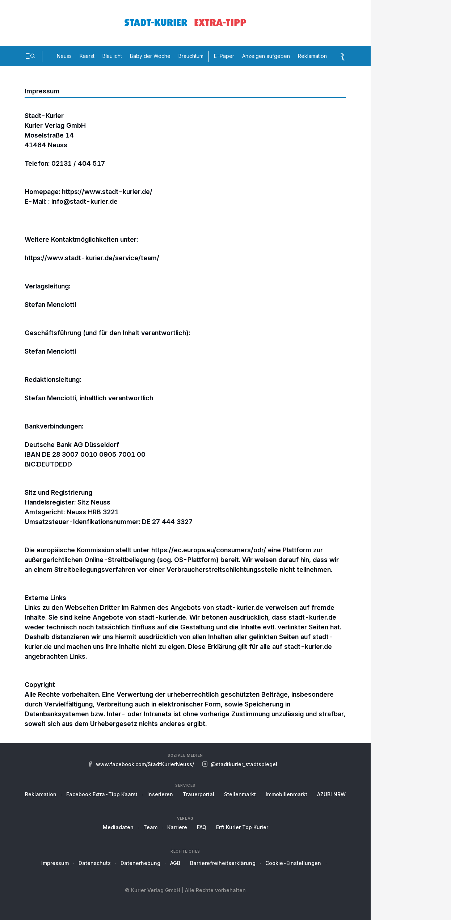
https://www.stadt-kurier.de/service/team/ (92, 258)
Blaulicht (112, 56)
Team (150, 827)
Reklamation (312, 56)
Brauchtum (190, 56)
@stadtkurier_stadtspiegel (244, 764)
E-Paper (224, 56)
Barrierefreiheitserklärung (223, 863)
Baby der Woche (150, 56)
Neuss (64, 56)
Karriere (177, 827)
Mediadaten (118, 827)
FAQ (201, 827)
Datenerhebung (140, 863)
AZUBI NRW (331, 794)
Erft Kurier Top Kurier (242, 827)
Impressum (55, 863)
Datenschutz (95, 863)
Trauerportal (198, 794)
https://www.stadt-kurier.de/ (107, 191)
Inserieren (160, 794)
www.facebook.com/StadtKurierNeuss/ (145, 764)
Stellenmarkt (240, 794)
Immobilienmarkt (286, 794)
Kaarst (87, 56)
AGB (175, 863)
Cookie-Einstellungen (293, 863)
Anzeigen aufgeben (266, 56)
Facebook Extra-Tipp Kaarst (102, 794)
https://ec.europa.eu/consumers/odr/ (208, 550)
